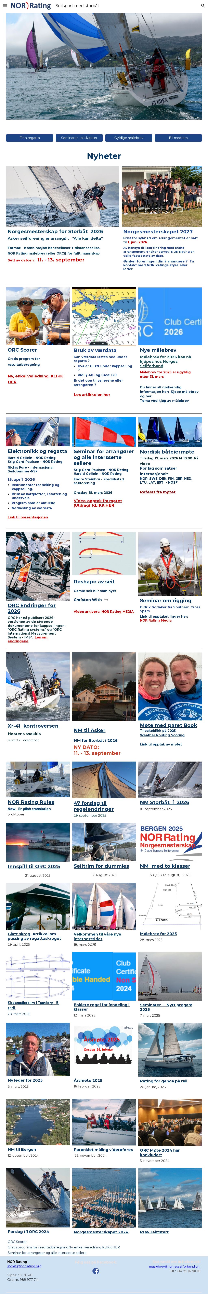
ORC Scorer (17, 1242)
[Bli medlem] (178, 138)
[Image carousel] (104, 66)
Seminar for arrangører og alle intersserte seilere (47, 1253)
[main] (104, 156)
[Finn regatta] (29, 138)
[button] (5, 5)
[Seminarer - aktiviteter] (79, 138)
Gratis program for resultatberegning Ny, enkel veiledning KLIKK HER (64, 1247)
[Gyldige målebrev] (128, 138)
